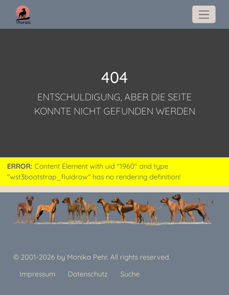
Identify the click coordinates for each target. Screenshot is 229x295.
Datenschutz (88, 273)
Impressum (37, 273)
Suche (130, 273)
